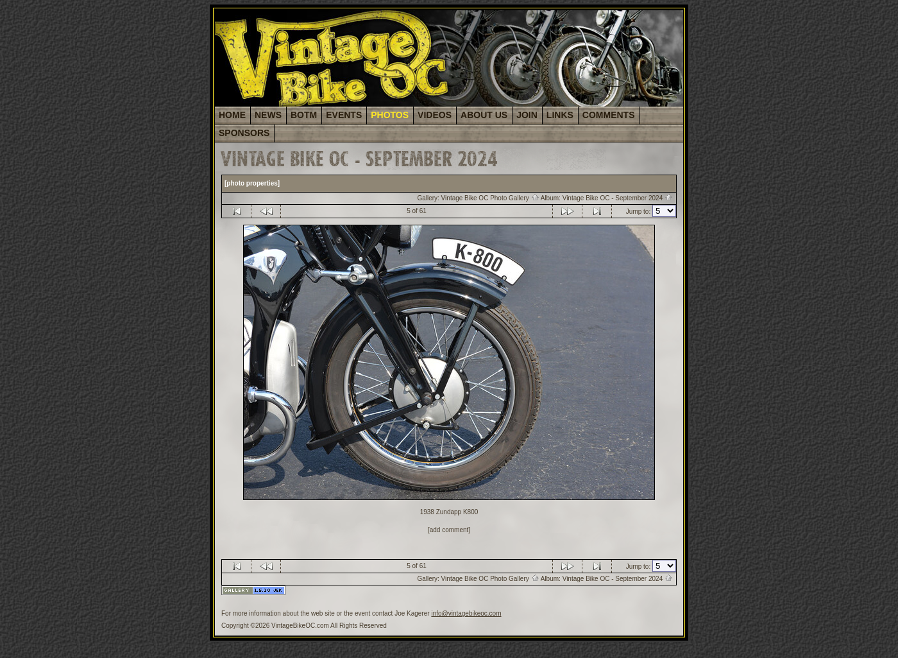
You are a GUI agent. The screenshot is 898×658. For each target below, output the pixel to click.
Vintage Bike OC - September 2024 (618, 198)
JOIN (527, 115)
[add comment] (449, 529)
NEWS (268, 115)
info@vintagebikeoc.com (466, 613)
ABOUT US (484, 115)
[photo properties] (252, 183)
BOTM (304, 115)
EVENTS (344, 115)
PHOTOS (390, 115)
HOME (232, 115)
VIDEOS (435, 115)
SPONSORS (244, 133)
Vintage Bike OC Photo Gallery (490, 198)
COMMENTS (608, 115)
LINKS (559, 115)
